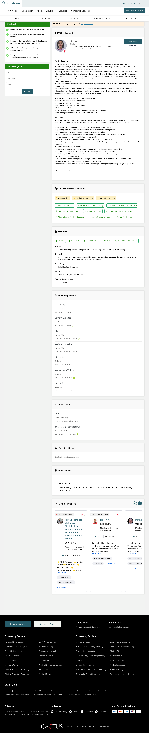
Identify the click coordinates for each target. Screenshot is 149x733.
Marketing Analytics (99, 217)
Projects (39, 10)
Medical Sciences (117, 665)
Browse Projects (76, 691)
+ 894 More (62, 587)
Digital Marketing (123, 217)
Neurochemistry (135, 558)
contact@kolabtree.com (119, 627)
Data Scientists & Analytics (16, 646)
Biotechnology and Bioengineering (90, 655)
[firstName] (27, 73)
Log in (140, 3)
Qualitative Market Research (120, 211)
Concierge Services (80, 10)
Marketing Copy (93, 211)
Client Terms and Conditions (17, 694)
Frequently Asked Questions (88, 627)
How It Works (11, 10)
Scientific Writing (46, 646)
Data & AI (105, 241)
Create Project (133, 41)
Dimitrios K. (141, 519)
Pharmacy (98, 563)
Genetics (79, 660)
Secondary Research (47, 651)
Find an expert (26, 10)
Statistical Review (12, 655)
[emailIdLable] (27, 84)
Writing (60, 241)
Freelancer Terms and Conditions (48, 694)
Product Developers (103, 18)
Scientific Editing (46, 660)
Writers (17, 18)
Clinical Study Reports (85, 665)
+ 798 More (110, 563)
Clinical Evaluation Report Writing (19, 674)
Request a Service (134, 10)
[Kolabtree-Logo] (11, 3)
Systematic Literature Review (122, 674)
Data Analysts (46, 18)
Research (74, 241)
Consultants (74, 18)
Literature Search (46, 655)
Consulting (90, 241)
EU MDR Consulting (47, 641)
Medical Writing (11, 665)
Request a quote (87, 24)
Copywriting (62, 198)
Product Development (126, 241)
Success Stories (22, 691)
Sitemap (108, 691)
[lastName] (27, 79)
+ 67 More (131, 568)
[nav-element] (135, 503)
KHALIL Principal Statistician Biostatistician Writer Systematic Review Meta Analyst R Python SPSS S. (74, 529)
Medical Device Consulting (50, 665)
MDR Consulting (117, 660)
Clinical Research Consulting (17, 669)
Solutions (51, 10)
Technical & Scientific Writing (122, 205)
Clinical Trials (64, 577)
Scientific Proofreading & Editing (89, 646)
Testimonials (94, 691)
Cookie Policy (91, 694)
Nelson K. (105, 519)
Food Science (10, 660)
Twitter (74, 711)
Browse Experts (57, 691)
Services (64, 10)
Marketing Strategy (83, 198)
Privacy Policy (74, 694)
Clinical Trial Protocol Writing (122, 646)
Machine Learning (66, 582)
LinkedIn (100, 711)
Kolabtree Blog (59, 711)
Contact (27, 91)
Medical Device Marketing (90, 205)
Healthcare (43, 669)
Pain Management (136, 563)
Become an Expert (48, 624)
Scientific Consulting (13, 651)
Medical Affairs (116, 655)
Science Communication (68, 211)
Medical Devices (64, 205)
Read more (61, 572)
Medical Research (46, 674)
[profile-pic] (60, 521)
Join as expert (129, 3)
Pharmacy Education (102, 558)
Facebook (87, 711)
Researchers (131, 18)
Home (7, 691)
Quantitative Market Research (70, 217)
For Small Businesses (14, 641)
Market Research (106, 198)
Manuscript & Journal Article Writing (91, 669)
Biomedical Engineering (120, 641)
